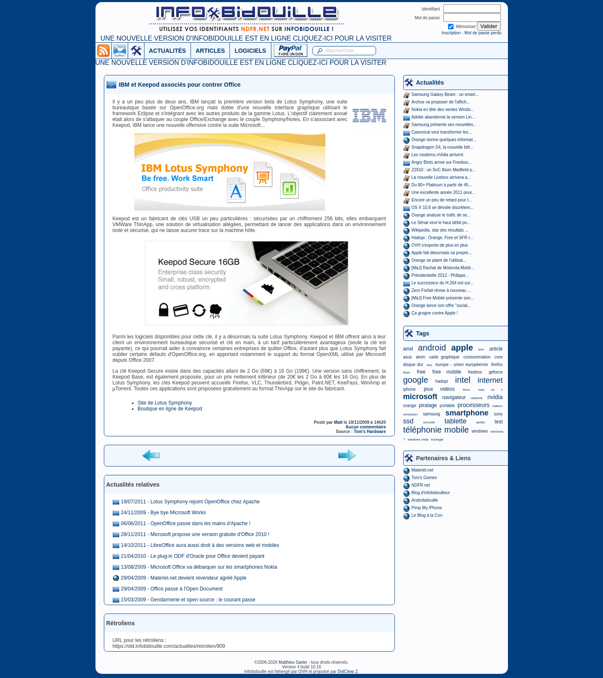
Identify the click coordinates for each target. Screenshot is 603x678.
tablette (455, 421)
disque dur (413, 364)
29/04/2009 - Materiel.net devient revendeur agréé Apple (184, 578)
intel (463, 379)
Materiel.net (422, 470)
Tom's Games (424, 477)
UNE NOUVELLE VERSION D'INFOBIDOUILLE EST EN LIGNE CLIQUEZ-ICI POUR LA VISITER (246, 38)
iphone (409, 389)
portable (447, 405)
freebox (475, 372)
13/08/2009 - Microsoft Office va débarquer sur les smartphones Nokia (199, 567)
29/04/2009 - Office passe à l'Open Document (172, 589)
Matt (338, 422)
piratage (428, 405)
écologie (437, 439)
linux (466, 390)
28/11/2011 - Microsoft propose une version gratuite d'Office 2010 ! (195, 534)
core (498, 357)
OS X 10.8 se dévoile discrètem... (443, 207)
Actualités (430, 82)
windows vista (417, 439)
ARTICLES (210, 50)
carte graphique (444, 357)
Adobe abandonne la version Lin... (443, 117)
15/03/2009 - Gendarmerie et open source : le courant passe (188, 600)
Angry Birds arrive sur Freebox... (442, 162)
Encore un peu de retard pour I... (442, 200)
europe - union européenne (462, 364)
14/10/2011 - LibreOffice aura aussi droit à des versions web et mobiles (200, 545)
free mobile (446, 372)
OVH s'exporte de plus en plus (440, 245)
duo (429, 365)
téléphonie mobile (436, 429)
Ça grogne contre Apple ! (435, 313)
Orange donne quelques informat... (444, 139)
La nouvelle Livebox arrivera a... (441, 177)
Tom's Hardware (370, 431)
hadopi (442, 381)
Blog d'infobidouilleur (431, 492)
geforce (495, 372)
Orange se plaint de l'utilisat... (439, 260)
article (495, 349)
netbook (476, 398)
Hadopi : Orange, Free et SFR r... (442, 237)
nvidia (495, 397)
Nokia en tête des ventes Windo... (443, 109)
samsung (431, 414)
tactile (480, 422)
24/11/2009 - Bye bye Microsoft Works (163, 513)
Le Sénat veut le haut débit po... (441, 222)
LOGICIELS (250, 50)
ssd (408, 421)
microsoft (420, 396)
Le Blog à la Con (427, 515)
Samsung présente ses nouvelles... (444, 124)
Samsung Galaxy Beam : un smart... (445, 94)
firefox (496, 364)
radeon (497, 406)
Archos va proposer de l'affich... (441, 102)
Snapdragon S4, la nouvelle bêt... (443, 147)
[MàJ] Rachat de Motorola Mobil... (443, 268)
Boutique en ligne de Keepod (170, 409)
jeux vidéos (439, 389)
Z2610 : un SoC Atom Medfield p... (444, 170)
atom (420, 357)
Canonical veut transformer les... (442, 132)
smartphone (466, 413)
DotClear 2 (348, 671)
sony (498, 414)
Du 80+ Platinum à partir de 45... (442, 185)
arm (481, 349)
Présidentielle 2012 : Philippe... (440, 275)
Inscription (451, 33)
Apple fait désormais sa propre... (442, 252)
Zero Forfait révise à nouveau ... (441, 290)
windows (480, 431)
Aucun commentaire (365, 427)
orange (409, 405)
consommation (477, 357)
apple (462, 347)
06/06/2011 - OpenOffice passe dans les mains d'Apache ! (186, 523)
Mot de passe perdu (482, 33)
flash (406, 372)
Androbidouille (425, 500)
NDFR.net (421, 485)
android (432, 347)
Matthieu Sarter (292, 662)
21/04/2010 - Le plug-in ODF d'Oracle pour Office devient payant (193, 556)
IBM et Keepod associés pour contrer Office (180, 84)
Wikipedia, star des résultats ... (440, 230)
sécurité (429, 422)
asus (407, 357)
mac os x (490, 390)
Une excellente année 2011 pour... (443, 192)
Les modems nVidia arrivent (438, 154)
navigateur (454, 397)
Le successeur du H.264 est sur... (443, 283)
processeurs (474, 405)
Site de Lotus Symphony (165, 403)
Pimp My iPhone (427, 507)
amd (408, 349)
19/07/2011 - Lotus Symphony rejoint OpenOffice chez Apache (190, 502)
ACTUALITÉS (167, 50)
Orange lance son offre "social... (441, 305)
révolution (410, 414)
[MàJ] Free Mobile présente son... (443, 298)
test (498, 422)
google (415, 379)
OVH (302, 671)
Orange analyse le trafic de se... (441, 215)
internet (489, 380)
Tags (423, 333)
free (421, 372)
